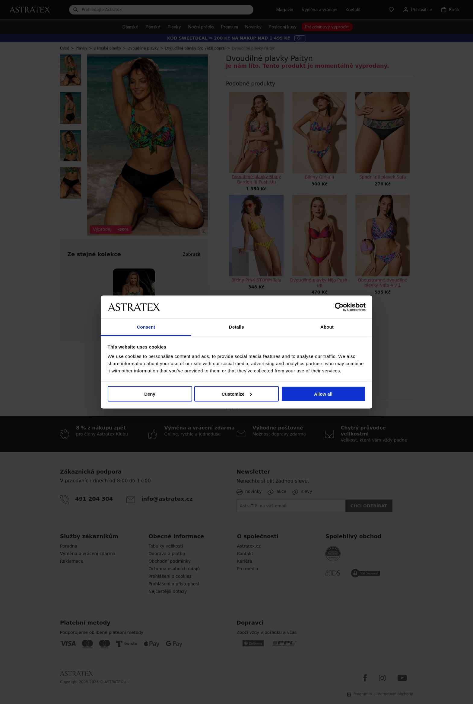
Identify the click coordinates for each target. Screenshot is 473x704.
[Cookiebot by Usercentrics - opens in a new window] (339, 306)
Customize (237, 393)
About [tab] (327, 326)
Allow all (323, 393)
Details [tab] (236, 326)
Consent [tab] (146, 326)
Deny (149, 393)
